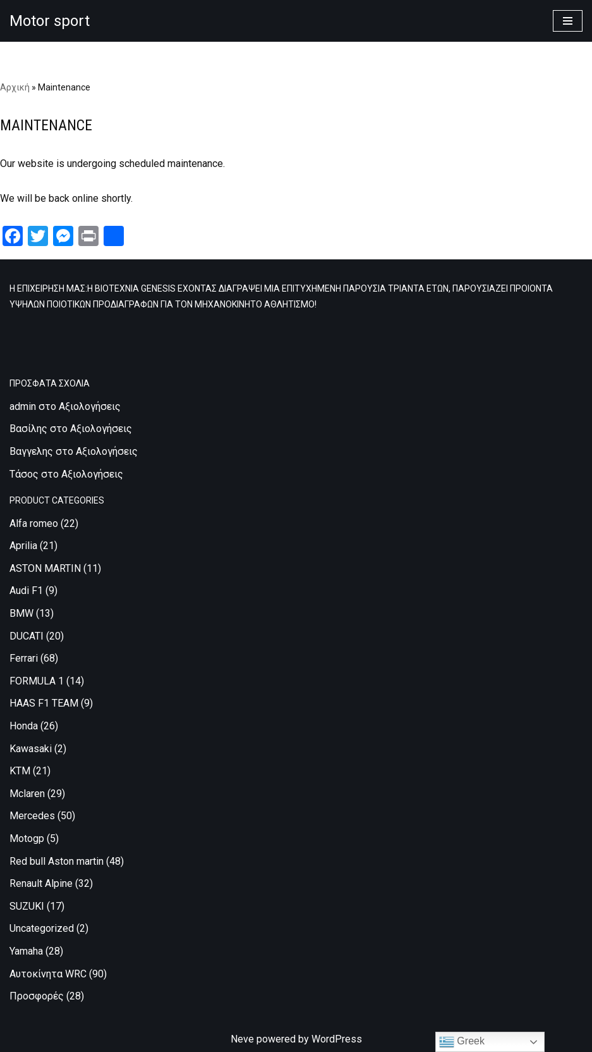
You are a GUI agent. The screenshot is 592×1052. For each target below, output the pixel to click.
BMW (21, 613)
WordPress (336, 1039)
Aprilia (23, 546)
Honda (23, 726)
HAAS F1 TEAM (43, 703)
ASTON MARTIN (45, 568)
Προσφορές (36, 996)
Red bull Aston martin (56, 861)
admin (22, 406)
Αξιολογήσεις (90, 406)
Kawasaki (30, 749)
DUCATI (26, 636)
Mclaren (27, 794)
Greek (462, 1041)
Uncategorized (41, 928)
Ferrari (23, 658)
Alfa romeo (33, 523)
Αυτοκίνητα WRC (48, 974)
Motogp (26, 838)
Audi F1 (26, 591)
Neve (242, 1039)
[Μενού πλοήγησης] (568, 21)
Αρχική (15, 87)
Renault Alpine (41, 883)
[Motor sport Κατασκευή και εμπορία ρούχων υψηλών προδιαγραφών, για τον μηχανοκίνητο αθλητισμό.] (49, 21)
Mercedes (32, 816)
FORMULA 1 (36, 681)
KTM (19, 771)
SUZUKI (26, 906)
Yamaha (26, 951)
